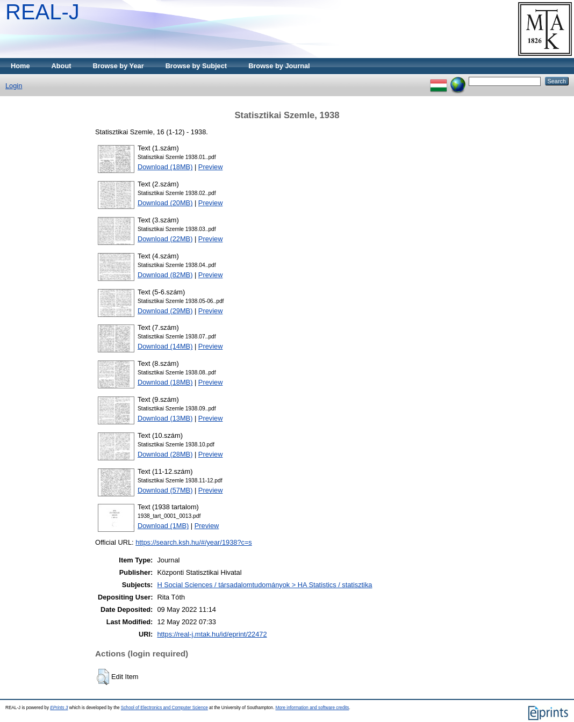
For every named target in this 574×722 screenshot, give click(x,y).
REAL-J (42, 12)
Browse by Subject (196, 66)
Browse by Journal (279, 66)
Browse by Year (118, 66)
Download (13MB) (165, 418)
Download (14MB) (165, 346)
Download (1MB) (163, 526)
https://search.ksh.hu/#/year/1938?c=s (193, 542)
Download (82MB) (165, 275)
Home (20, 66)
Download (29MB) (165, 311)
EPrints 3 (59, 707)
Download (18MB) (165, 167)
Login (13, 86)
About (61, 66)
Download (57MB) (165, 490)
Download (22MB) (165, 239)
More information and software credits (312, 707)
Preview (210, 167)
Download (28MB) (165, 454)
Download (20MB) (165, 203)
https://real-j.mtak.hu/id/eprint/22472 (212, 634)
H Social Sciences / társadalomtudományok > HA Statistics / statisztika (264, 585)
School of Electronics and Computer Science (164, 707)
